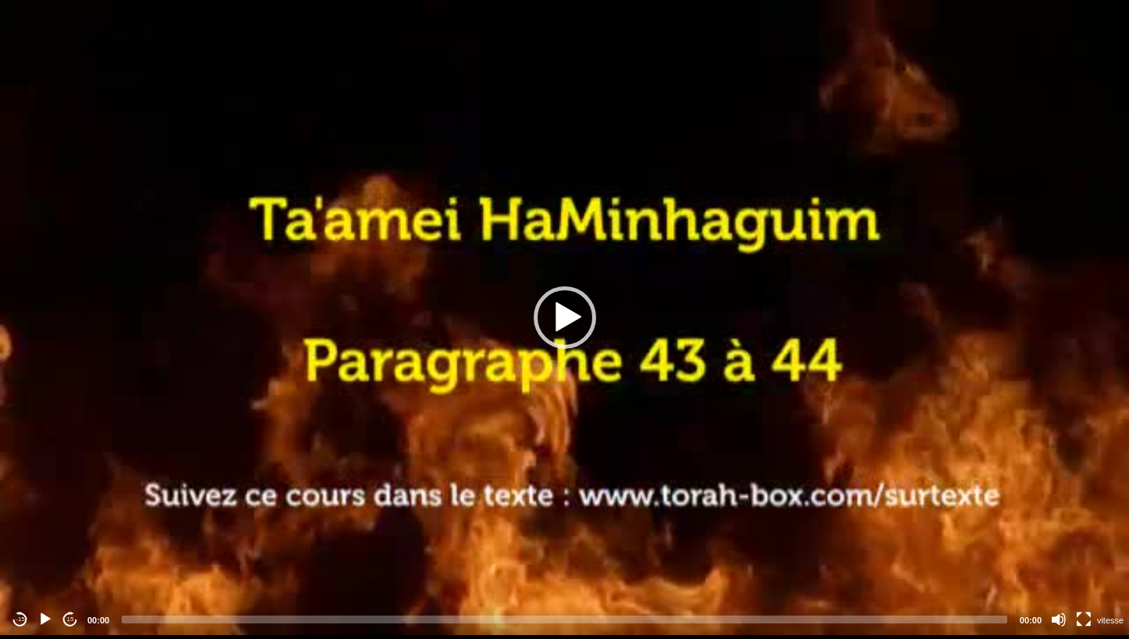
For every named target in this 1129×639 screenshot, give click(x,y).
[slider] (564, 619)
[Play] (45, 619)
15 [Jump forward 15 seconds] (70, 619)
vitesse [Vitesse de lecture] (1110, 620)
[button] (565, 317)
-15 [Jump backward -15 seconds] (20, 619)
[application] (564, 317)
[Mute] (1059, 619)
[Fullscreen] (1084, 619)
